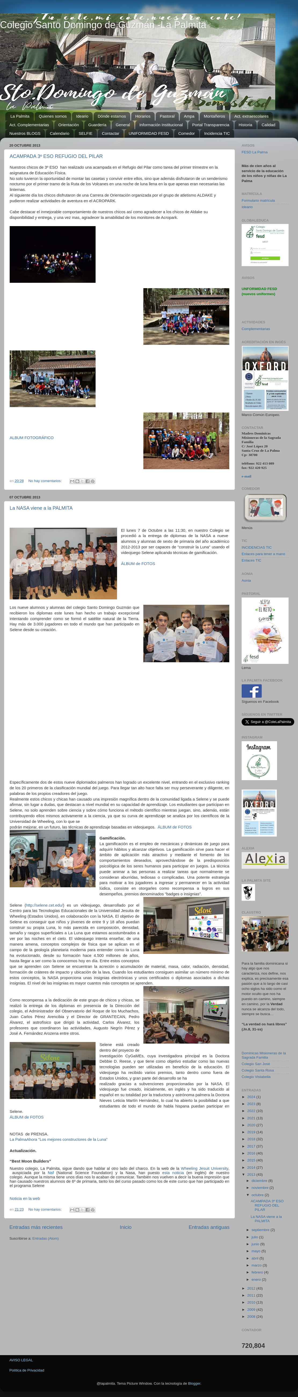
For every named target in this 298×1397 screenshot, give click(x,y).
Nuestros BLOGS (25, 133)
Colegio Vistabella (256, 1077)
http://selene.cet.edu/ (44, 905)
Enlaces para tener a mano (263, 554)
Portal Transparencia (210, 124)
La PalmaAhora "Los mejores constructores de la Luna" (59, 1139)
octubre (258, 1195)
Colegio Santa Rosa (258, 1070)
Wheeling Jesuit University (204, 1168)
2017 (251, 1146)
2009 (251, 1310)
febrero (258, 1272)
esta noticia (173, 1173)
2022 (251, 1111)
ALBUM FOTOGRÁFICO (32, 438)
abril (255, 1258)
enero (257, 1279)
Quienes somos (53, 116)
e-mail (246, 476)
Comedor (186, 133)
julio (255, 1237)
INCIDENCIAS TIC (257, 547)
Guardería (97, 124)
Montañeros (214, 116)
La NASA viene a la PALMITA (41, 508)
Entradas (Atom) (45, 1238)
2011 (251, 1295)
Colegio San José (256, 1064)
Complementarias (256, 329)
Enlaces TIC (251, 560)
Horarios (143, 116)
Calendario (60, 133)
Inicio (126, 1227)
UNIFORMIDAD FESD (149, 133)
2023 (251, 1104)
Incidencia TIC (217, 133)
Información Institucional (161, 124)
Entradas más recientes (36, 1227)
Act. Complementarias (29, 124)
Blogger (194, 1383)
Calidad (268, 124)
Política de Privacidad (26, 1370)
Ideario (82, 116)
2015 (251, 1160)
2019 (251, 1132)
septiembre (261, 1230)
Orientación (68, 124)
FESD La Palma (255, 152)
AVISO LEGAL (21, 1360)
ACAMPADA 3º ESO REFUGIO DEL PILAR (56, 156)
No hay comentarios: (45, 481)
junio (256, 1244)
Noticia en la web (25, 1198)
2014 (251, 1168)
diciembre (260, 1181)
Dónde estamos (112, 116)
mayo (256, 1251)
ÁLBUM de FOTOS (138, 564)
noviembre (261, 1188)
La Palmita (20, 116)
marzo (257, 1265)
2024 (251, 1097)
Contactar (110, 133)
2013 (251, 1174)
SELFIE (86, 133)
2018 (251, 1139)
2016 (251, 1153)
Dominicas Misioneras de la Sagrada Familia (264, 1055)
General (123, 124)
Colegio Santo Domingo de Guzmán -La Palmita (103, 24)
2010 (251, 1302)
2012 (251, 1288)
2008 (251, 1317)
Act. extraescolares (251, 116)
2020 (251, 1125)
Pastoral (167, 116)
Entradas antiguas (209, 1227)
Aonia (246, 580)
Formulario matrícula (258, 200)
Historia (245, 124)
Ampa (189, 116)
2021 (251, 1118)
